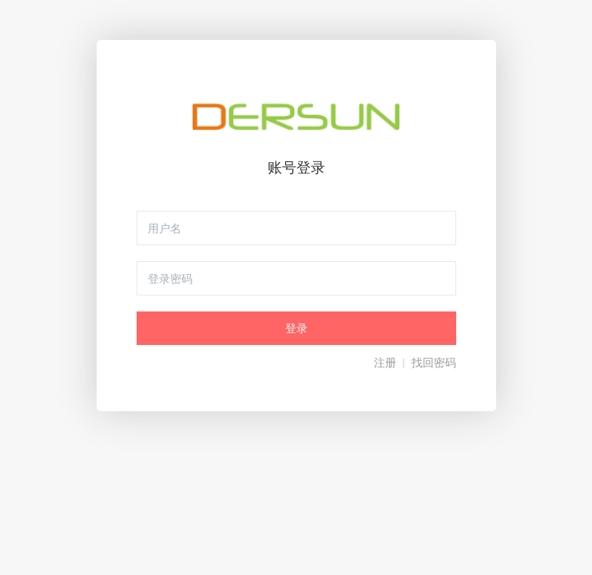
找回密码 (433, 362)
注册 (385, 362)
